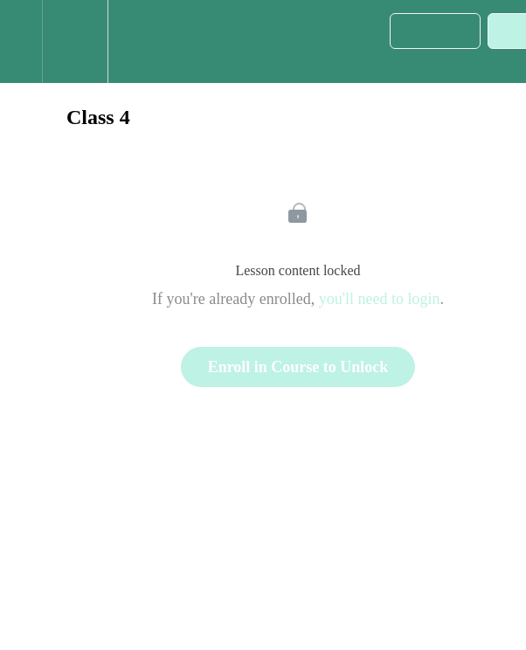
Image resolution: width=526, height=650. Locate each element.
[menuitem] (74, 41)
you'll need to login (379, 299)
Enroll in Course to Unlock (298, 367)
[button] (21, 41)
